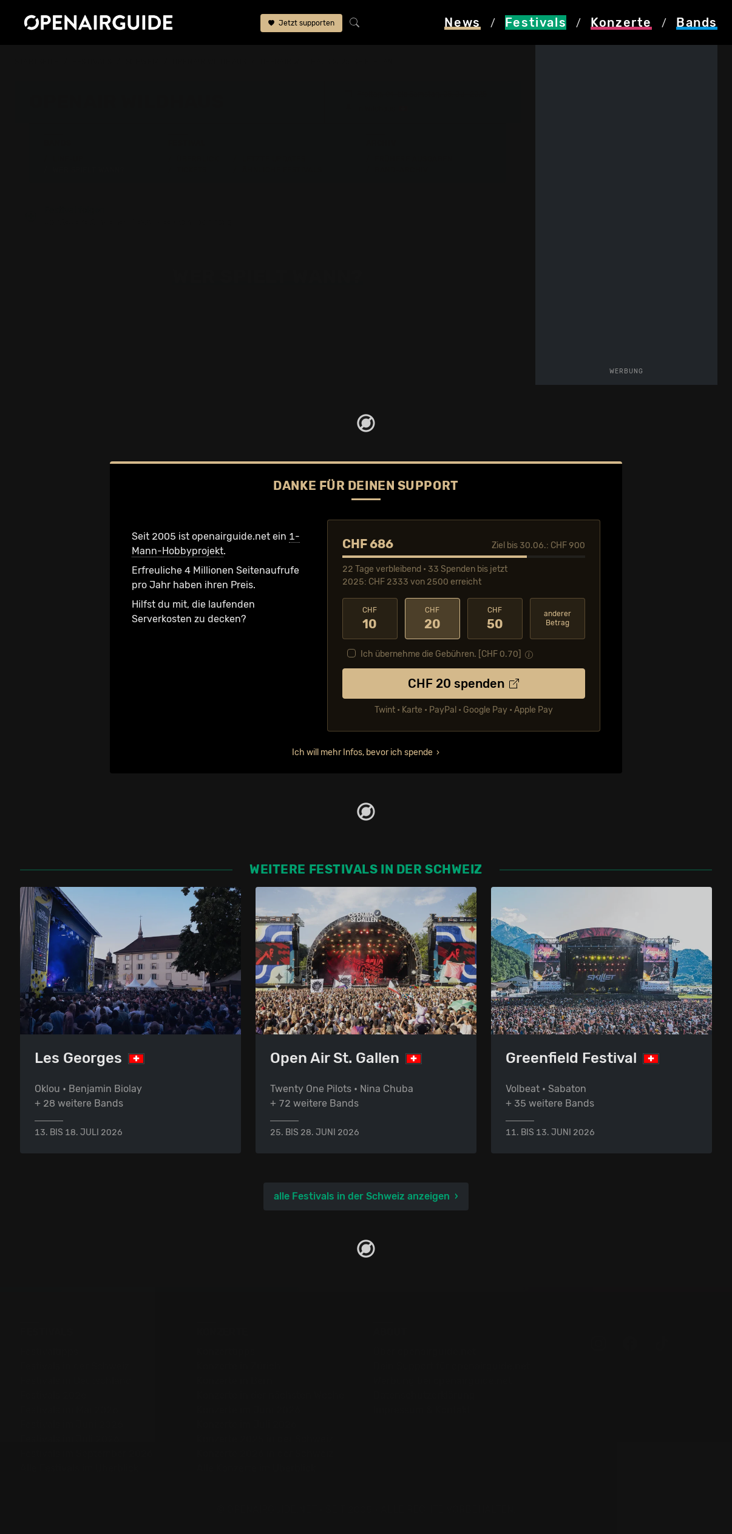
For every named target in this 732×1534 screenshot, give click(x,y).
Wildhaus (380, 108)
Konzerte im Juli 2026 (247, 1424)
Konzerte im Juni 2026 (248, 1410)
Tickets (192, 170)
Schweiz (142, 62)
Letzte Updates (274, 159)
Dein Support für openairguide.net (451, 1366)
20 (432, 618)
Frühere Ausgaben (413, 159)
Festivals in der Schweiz (74, 1366)
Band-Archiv (401, 170)
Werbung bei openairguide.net (442, 1380)
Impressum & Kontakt (421, 1410)
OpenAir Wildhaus (209, 62)
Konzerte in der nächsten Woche (270, 1395)
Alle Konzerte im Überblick (256, 1468)
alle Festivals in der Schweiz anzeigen (362, 1196)
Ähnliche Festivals (282, 170)
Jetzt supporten (301, 23)
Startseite (37, 62)
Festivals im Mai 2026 (69, 1410)
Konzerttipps (226, 1351)
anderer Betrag (557, 618)
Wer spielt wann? (88, 170)
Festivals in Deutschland (76, 1380)
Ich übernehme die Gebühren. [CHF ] (441, 654)
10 (370, 618)
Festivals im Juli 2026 (70, 1439)
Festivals (92, 62)
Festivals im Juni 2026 (71, 1424)
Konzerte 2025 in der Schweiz (265, 1439)
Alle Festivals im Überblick (79, 1468)
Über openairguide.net (424, 1351)
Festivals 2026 (53, 1395)
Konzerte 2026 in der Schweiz (265, 1453)
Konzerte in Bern (235, 1380)
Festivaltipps (49, 1351)
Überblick (198, 159)
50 (495, 618)
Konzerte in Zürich (238, 1366)
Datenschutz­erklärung (424, 1395)
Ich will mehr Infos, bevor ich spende (362, 752)
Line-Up (68, 159)
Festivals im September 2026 (86, 1453)
